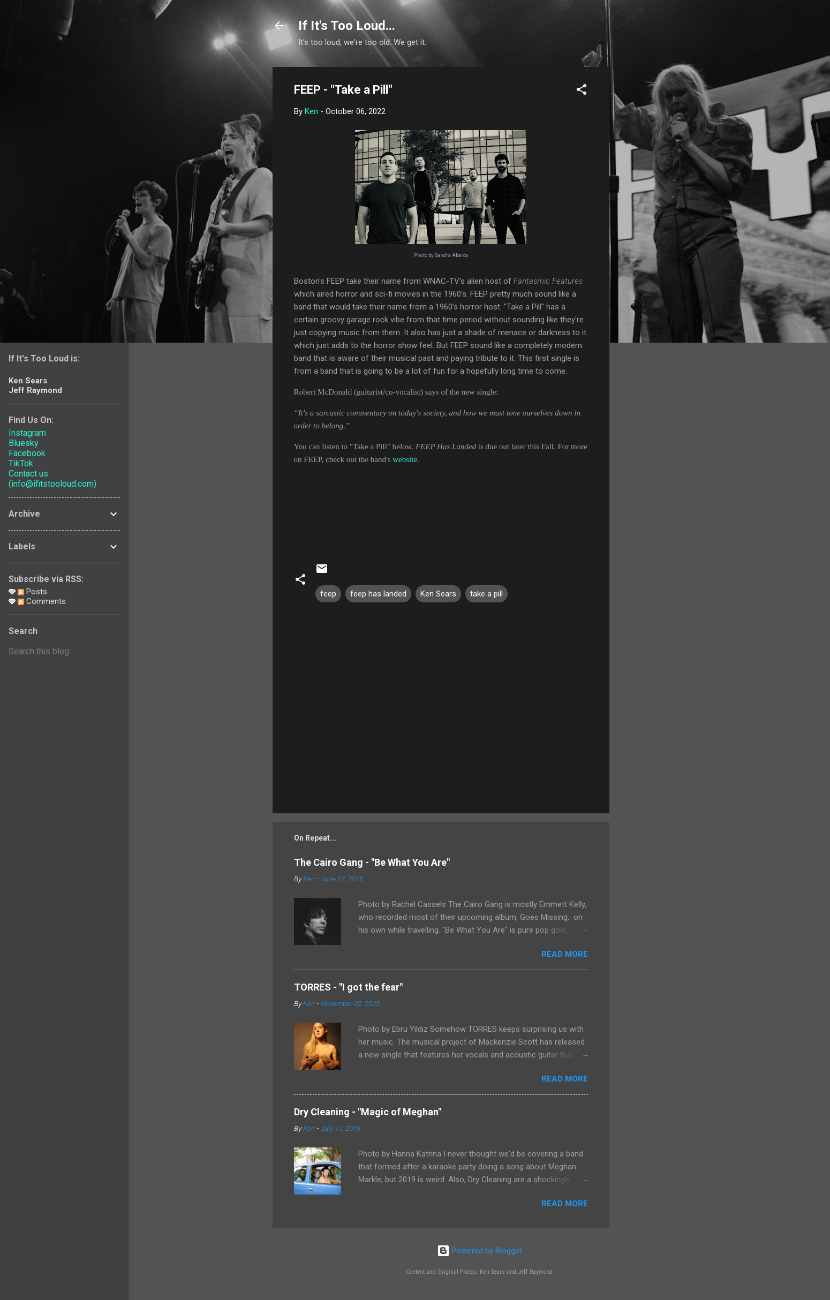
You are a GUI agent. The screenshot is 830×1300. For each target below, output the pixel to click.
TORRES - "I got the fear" (348, 987)
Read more (564, 954)
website (405, 459)
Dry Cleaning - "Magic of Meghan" (367, 1111)
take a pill (486, 594)
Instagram (27, 433)
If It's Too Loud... (346, 25)
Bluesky (24, 443)
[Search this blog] (64, 651)
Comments (42, 601)
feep (328, 594)
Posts (32, 591)
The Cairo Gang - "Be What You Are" (372, 862)
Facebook (27, 453)
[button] (581, 91)
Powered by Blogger (479, 1251)
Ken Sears (438, 594)
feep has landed (378, 594)
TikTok (21, 463)
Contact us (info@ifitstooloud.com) (52, 478)
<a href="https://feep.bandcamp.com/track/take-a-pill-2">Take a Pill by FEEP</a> (441, 506)
